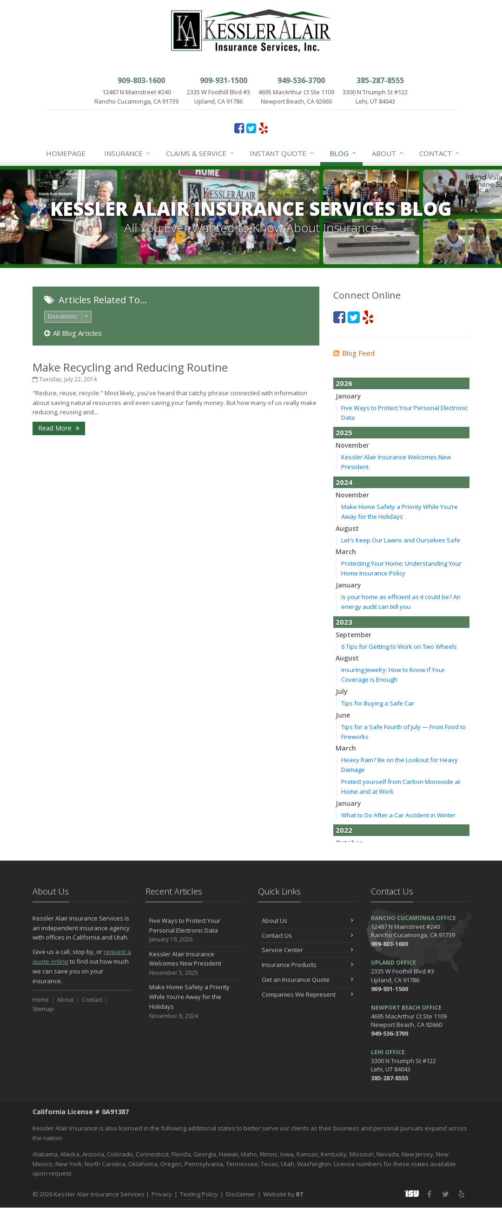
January (348, 396)
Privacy (162, 1194)
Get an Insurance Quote (307, 979)
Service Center (307, 950)
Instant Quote (282, 153)
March (346, 551)
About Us (307, 920)
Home (41, 1000)
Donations (62, 316)
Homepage (66, 153)
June (343, 715)
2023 (344, 622)
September (353, 634)
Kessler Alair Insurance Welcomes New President (195, 964)
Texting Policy (199, 1194)
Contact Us (307, 935)
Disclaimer (240, 1194)
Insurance (127, 153)
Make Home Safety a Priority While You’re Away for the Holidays (195, 1001)
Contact (439, 153)
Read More (58, 428)
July (342, 691)
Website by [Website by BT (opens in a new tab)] (283, 1194)
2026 (344, 383)
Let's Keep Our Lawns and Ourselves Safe (400, 540)
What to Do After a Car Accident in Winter (398, 815)
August (347, 528)
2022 (344, 830)
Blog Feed (354, 353)
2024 (344, 482)
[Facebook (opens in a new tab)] (239, 128)
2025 (344, 432)
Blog (343, 153)
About (388, 153)
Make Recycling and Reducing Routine (130, 367)
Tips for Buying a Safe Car (377, 703)
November (352, 445)
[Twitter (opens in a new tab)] (251, 128)
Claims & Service (200, 153)
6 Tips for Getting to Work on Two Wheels (399, 646)
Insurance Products (307, 964)
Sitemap (43, 1009)
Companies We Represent (307, 994)
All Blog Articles (73, 333)
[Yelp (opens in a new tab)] (263, 128)
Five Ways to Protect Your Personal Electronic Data (195, 930)
